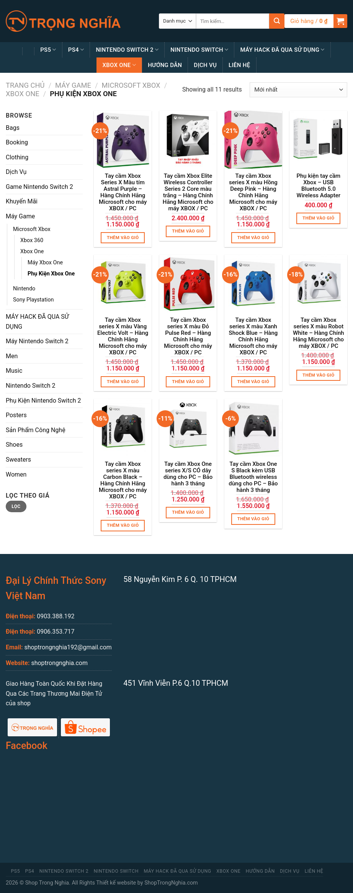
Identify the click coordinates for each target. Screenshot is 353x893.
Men (12, 356)
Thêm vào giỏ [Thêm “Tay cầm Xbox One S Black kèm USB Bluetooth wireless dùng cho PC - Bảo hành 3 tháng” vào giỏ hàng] (253, 518)
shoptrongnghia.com (59, 663)
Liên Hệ (239, 65)
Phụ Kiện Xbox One (51, 273)
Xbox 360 (31, 240)
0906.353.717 (55, 631)
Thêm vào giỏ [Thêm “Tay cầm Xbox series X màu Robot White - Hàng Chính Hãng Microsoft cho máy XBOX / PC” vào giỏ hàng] (318, 375)
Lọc (15, 506)
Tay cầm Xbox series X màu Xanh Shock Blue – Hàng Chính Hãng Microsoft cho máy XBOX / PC (253, 336)
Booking (17, 142)
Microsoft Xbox (131, 85)
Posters (16, 415)
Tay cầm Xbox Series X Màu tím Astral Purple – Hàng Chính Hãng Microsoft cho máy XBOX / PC (123, 192)
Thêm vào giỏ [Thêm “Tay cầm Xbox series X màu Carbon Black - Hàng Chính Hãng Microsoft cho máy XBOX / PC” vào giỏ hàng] (123, 525)
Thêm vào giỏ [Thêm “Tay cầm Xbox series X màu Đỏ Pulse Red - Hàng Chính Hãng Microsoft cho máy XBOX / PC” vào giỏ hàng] (188, 381)
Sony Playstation (33, 300)
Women (16, 474)
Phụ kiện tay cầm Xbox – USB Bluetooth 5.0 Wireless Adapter (318, 185)
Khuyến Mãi (22, 201)
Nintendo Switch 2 (127, 49)
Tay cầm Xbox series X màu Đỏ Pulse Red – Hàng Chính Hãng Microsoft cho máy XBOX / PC (188, 336)
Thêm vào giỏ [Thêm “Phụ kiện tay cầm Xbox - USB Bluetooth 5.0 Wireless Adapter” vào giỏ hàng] (318, 218)
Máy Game (73, 85)
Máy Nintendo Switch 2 (37, 341)
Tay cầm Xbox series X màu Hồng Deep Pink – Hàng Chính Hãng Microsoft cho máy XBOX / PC (253, 192)
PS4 (76, 49)
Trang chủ (25, 85)
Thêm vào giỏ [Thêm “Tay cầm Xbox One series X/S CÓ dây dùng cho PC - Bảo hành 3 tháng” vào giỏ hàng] (188, 512)
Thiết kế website (116, 883)
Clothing (17, 157)
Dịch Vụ (205, 65)
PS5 (48, 49)
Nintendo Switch (199, 49)
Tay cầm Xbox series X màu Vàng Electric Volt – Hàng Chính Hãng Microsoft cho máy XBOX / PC (122, 336)
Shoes (14, 444)
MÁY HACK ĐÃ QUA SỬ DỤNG (282, 49)
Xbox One (119, 65)
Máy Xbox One (45, 262)
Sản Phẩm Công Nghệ (35, 430)
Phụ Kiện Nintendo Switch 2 (43, 400)
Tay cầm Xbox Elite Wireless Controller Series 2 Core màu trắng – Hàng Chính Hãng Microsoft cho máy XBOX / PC (188, 192)
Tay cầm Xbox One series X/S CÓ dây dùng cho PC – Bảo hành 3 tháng (187, 473)
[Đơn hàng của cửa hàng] (298, 89)
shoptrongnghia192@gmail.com (67, 647)
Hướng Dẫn (165, 65)
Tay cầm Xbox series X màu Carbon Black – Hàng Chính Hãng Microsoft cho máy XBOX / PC (123, 480)
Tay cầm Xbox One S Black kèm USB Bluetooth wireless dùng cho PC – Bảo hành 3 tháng (253, 476)
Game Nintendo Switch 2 (39, 186)
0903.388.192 (55, 616)
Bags (13, 127)
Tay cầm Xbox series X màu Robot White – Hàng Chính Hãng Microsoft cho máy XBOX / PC (318, 332)
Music (14, 370)
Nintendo (24, 288)
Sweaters (18, 459)
